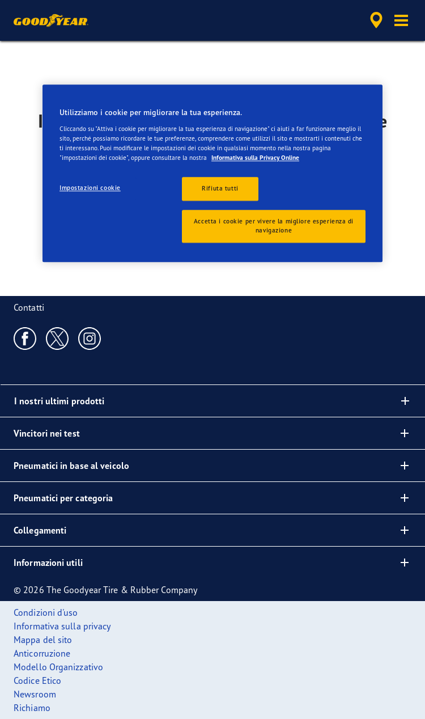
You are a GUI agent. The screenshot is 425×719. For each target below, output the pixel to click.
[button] (401, 20)
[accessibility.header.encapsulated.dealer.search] (376, 20)
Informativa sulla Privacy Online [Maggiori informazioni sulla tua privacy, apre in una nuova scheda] (255, 158)
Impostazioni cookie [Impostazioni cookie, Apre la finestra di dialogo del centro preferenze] (90, 188)
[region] (212, 174)
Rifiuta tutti (220, 188)
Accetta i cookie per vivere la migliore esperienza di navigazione (274, 225)
